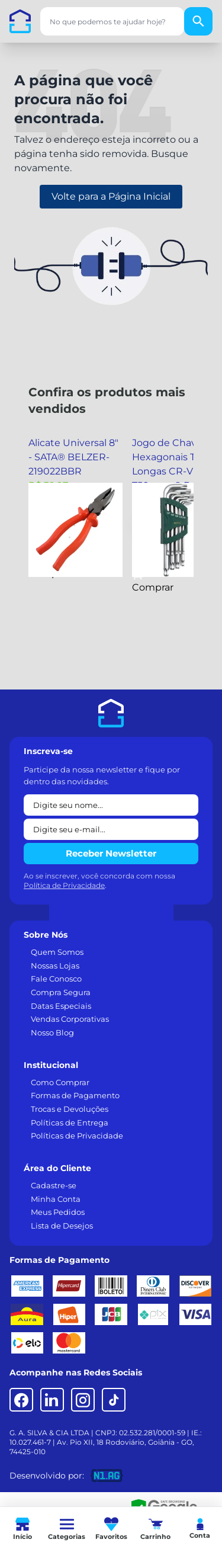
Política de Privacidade (64, 885)
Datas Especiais (61, 1006)
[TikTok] (114, 1400)
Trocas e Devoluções (69, 1109)
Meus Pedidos (58, 1212)
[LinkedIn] (52, 1400)
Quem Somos (57, 952)
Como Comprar (60, 1082)
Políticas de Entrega (69, 1122)
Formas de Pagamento (75, 1095)
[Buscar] (198, 21)
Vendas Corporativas (70, 1019)
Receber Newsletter (111, 853)
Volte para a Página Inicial (111, 196)
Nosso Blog (52, 1032)
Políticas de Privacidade (77, 1135)
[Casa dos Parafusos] (20, 21)
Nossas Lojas (55, 965)
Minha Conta (56, 1199)
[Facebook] (21, 1400)
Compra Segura (61, 992)
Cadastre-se (53, 1185)
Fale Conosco (56, 978)
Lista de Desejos (62, 1225)
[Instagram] (83, 1400)
